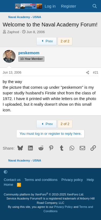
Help (90, 180)
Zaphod (13, 32)
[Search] (94, 6)
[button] (5, 171)
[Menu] (7, 6)
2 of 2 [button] (65, 41)
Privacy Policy (63, 206)
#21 (95, 72)
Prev (46, 41)
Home (8, 185)
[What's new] (84, 6)
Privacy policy (72, 180)
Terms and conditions (41, 180)
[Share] (87, 73)
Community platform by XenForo (44, 194)
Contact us (12, 180)
